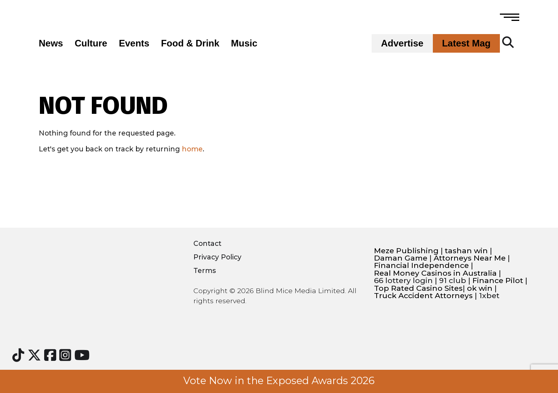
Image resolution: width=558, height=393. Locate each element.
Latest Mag (466, 43)
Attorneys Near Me (470, 258)
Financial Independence (421, 265)
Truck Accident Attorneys (423, 295)
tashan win (466, 250)
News (51, 43)
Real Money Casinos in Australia (435, 273)
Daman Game (400, 258)
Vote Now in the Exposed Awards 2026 (279, 380)
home (192, 149)
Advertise (402, 43)
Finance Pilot (497, 280)
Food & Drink (190, 43)
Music (244, 43)
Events (134, 43)
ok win (480, 288)
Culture (91, 43)
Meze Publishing (406, 250)
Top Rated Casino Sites (418, 288)
